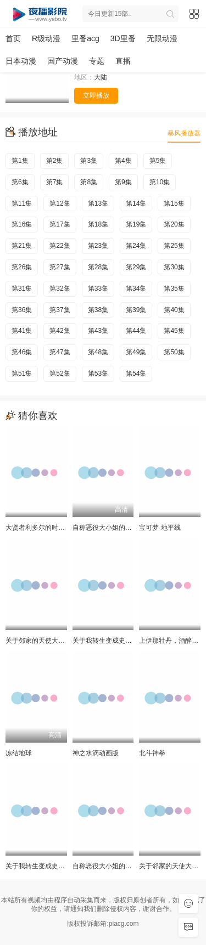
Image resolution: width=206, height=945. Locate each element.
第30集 (174, 267)
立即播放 (96, 95)
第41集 (22, 331)
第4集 (123, 161)
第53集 (98, 373)
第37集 (59, 310)
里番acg (85, 38)
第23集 (98, 246)
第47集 (59, 352)
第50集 (174, 352)
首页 (13, 38)
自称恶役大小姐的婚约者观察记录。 (125, 866)
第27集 (59, 267)
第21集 (22, 246)
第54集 (136, 373)
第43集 (98, 331)
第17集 (59, 224)
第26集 (22, 267)
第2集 (54, 161)
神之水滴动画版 (96, 753)
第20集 (174, 224)
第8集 (88, 182)
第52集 (59, 373)
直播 (123, 60)
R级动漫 (46, 38)
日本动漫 (20, 60)
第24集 (136, 246)
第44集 (136, 331)
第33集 (98, 288)
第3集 (88, 161)
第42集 (59, 331)
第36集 (22, 310)
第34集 (136, 288)
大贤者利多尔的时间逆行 (41, 527)
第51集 (22, 373)
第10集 (159, 182)
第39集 (136, 310)
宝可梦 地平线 (159, 527)
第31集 (22, 288)
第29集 (136, 267)
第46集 (22, 352)
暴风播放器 (184, 133)
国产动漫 (62, 60)
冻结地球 (18, 753)
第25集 (174, 246)
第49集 (136, 352)
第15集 (174, 203)
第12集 (59, 203)
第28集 (98, 267)
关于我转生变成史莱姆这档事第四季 (125, 640)
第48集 (98, 352)
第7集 (54, 182)
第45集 (174, 331)
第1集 (20, 161)
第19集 (136, 224)
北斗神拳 (152, 753)
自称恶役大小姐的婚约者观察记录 (122, 527)
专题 (96, 60)
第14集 (136, 203)
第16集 (22, 224)
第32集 (59, 288)
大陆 (100, 77)
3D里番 (123, 38)
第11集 (22, 203)
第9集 (123, 182)
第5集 (157, 161)
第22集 (59, 246)
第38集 (98, 310)
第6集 (20, 182)
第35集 (174, 288)
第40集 (174, 310)
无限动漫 (162, 38)
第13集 (98, 203)
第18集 (98, 224)
